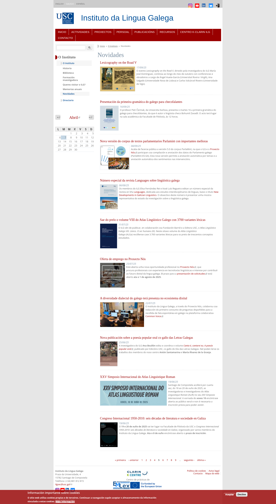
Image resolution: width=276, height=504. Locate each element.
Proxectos (103, 31)
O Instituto (113, 46)
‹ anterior (134, 459)
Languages (139, 191)
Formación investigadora (70, 79)
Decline (242, 494)
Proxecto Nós (188, 267)
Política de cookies (196, 471)
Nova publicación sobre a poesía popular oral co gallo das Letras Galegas (146, 337)
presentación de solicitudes (192, 273)
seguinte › (189, 459)
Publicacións (144, 31)
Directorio (68, 100)
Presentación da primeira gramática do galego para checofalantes (141, 102)
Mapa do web (212, 473)
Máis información (65, 501)
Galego (70, 3)
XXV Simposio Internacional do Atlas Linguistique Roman (137, 377)
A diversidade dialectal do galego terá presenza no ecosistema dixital (143, 298)
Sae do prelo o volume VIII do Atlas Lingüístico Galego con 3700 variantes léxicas (152, 220)
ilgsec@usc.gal (63, 484)
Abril (74, 117)
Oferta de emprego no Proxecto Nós (123, 259)
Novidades (68, 93)
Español (80, 3)
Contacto (65, 37)
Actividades (80, 31)
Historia (67, 68)
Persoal (123, 31)
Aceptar (229, 494)
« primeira (120, 459)
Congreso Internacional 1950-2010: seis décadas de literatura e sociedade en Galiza (153, 418)
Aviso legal (214, 471)
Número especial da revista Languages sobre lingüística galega (140, 180)
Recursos (167, 31)
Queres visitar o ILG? (74, 84)
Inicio (62, 31)
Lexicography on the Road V (118, 62)
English (59, 3)
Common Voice (154, 316)
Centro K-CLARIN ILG (195, 31)
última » (201, 459)
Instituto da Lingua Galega (127, 17)
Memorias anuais (72, 89)
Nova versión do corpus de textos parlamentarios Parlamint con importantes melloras (154, 141)
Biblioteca (68, 72)
